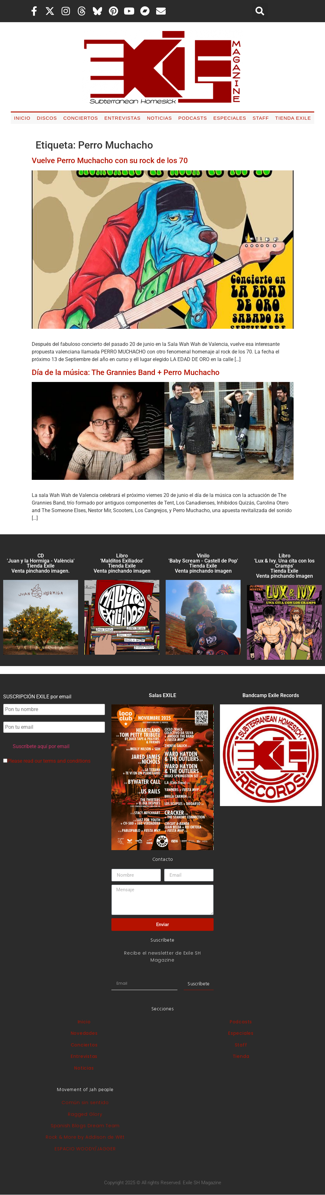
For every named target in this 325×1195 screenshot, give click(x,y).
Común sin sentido (85, 1102)
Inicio (22, 118)
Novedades (84, 1033)
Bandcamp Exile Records (270, 695)
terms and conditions (66, 761)
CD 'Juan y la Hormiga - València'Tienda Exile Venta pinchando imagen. (41, 563)
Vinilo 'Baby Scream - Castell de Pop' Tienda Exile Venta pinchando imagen (203, 563)
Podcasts (192, 118)
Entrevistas (122, 118)
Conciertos (80, 118)
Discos (47, 118)
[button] (260, 11)
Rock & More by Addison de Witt (85, 1137)
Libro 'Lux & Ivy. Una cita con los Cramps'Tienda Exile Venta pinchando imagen (284, 566)
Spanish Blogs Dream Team (85, 1125)
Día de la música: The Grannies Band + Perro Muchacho (126, 372)
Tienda (241, 1056)
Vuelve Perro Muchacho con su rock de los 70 (110, 160)
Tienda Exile (293, 118)
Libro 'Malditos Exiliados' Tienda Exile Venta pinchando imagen (122, 563)
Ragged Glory (85, 1114)
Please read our (46, 761)
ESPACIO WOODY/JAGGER (85, 1149)
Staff (261, 118)
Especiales (229, 118)
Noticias (159, 118)
